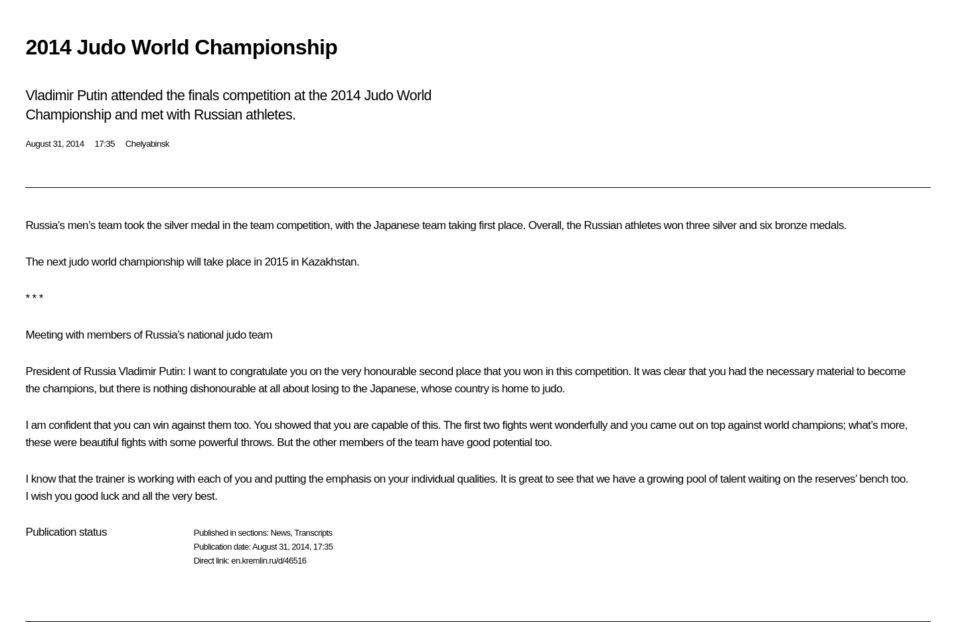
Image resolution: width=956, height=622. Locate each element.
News (280, 533)
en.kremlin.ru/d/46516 (268, 561)
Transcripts (313, 533)
